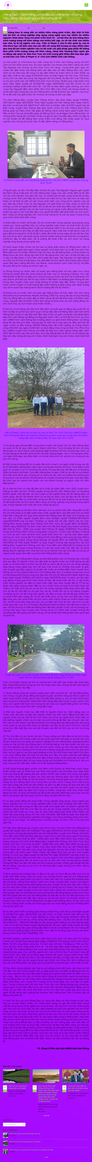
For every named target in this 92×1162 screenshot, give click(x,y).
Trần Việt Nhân (22, 28)
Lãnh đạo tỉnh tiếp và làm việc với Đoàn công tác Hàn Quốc (78, 1088)
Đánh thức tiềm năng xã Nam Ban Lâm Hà (24, 1134)
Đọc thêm (12, 1096)
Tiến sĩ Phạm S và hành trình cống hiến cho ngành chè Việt (31, 1150)
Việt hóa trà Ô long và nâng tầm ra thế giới (17, 1087)
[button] (43, 1116)
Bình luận (48, 28)
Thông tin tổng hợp (36, 28)
